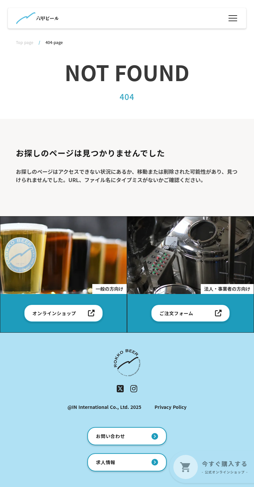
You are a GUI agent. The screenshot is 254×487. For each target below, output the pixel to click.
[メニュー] (233, 18)
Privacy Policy (170, 407)
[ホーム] (37, 18)
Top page (24, 42)
